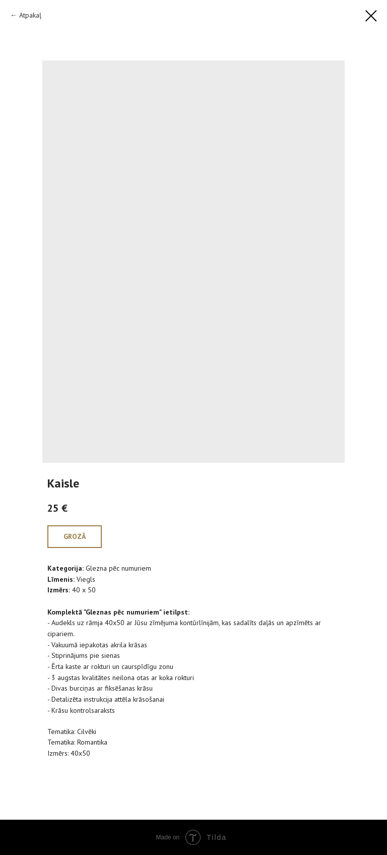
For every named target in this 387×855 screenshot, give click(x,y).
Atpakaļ (30, 15)
